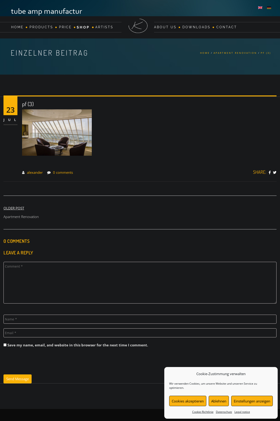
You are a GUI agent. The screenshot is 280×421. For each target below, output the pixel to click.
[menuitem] (260, 7)
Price (65, 27)
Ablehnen (218, 401)
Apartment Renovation (235, 52)
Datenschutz (224, 412)
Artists (104, 27)
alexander (35, 172)
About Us (165, 27)
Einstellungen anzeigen (252, 401)
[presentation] (38, 363)
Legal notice (242, 412)
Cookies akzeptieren (188, 401)
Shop (83, 27)
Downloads (196, 27)
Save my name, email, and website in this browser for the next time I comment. (77, 345)
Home (17, 27)
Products (41, 27)
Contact (226, 27)
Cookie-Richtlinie (203, 412)
